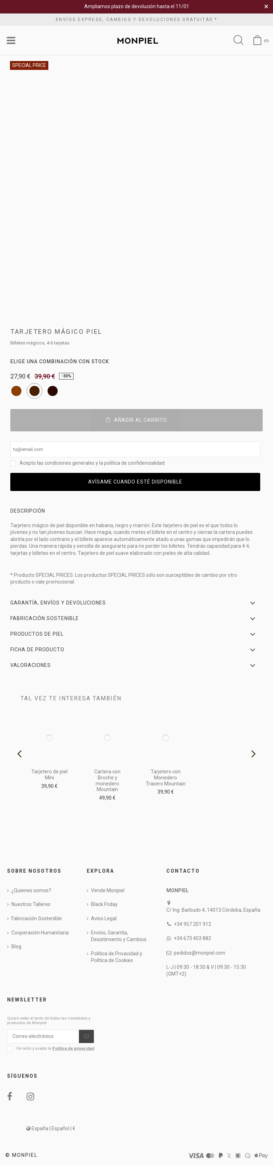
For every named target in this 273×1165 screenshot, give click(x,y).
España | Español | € (50, 1128)
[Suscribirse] (86, 1036)
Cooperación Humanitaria (40, 932)
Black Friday (104, 904)
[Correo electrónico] (43, 1036)
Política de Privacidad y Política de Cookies (116, 957)
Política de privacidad (73, 1048)
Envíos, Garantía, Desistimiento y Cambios (118, 936)
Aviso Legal (104, 918)
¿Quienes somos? (31, 890)
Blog (16, 946)
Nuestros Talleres (30, 904)
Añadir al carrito (136, 420)
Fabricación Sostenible (36, 918)
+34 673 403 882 (192, 938)
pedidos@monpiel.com (199, 953)
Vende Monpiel (107, 890)
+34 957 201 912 (192, 924)
